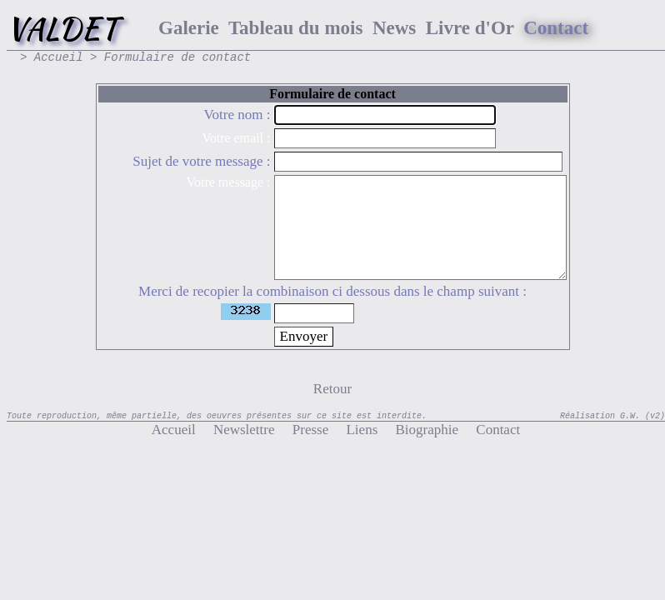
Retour (332, 389)
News (394, 28)
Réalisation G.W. (600, 416)
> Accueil (51, 57)
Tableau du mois (295, 28)
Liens (353, 430)
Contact (489, 430)
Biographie (418, 430)
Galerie (188, 28)
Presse (302, 430)
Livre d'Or (470, 28)
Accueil (174, 430)
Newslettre (235, 430)
